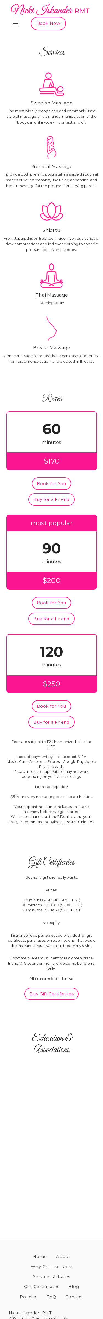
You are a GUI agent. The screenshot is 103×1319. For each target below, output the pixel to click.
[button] (15, 23)
